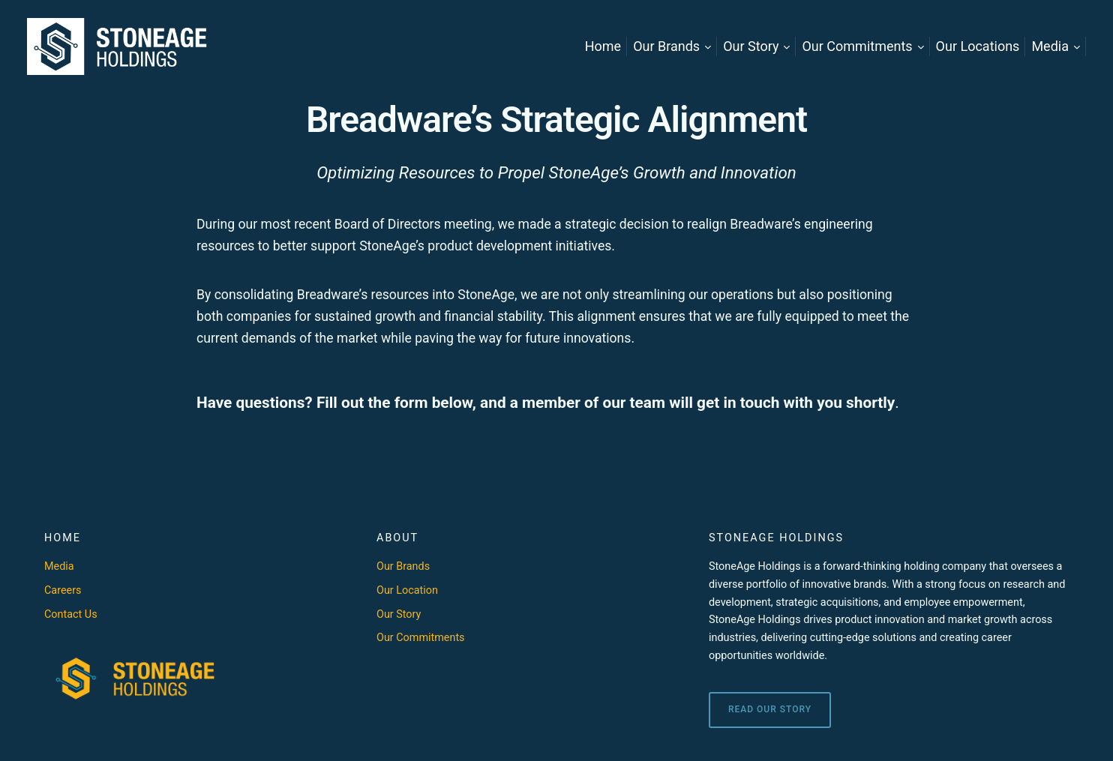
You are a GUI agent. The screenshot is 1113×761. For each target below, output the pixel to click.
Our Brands (403, 566)
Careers (63, 590)
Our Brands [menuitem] (666, 46)
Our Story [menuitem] (750, 46)
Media (59, 566)
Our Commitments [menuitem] (857, 46)
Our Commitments (420, 637)
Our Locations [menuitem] (978, 46)
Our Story (398, 614)
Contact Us (71, 614)
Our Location (407, 590)
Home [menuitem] (603, 46)
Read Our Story (770, 709)
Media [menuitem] (1050, 46)
